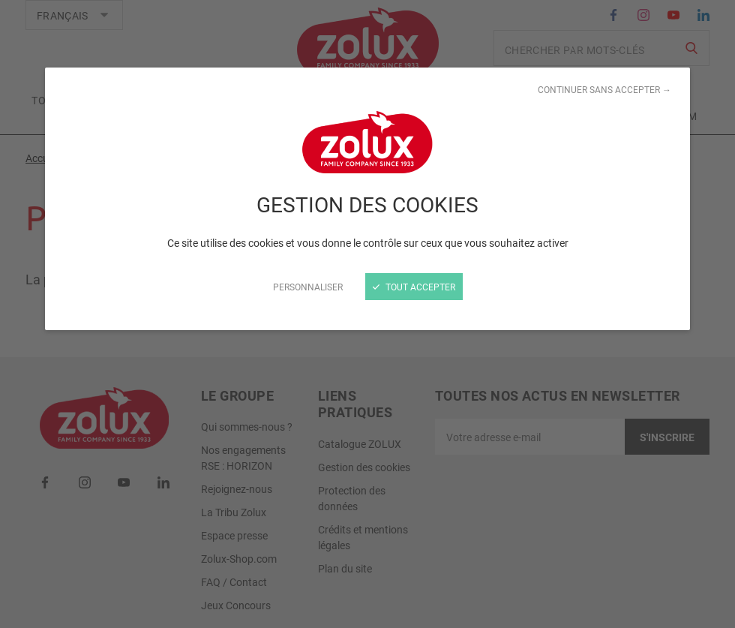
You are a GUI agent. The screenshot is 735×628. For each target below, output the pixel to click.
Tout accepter (414, 287)
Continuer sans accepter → (604, 89)
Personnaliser (308, 287)
